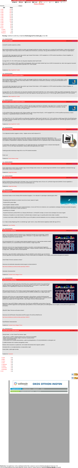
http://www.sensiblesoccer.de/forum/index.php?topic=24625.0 (16, 266)
